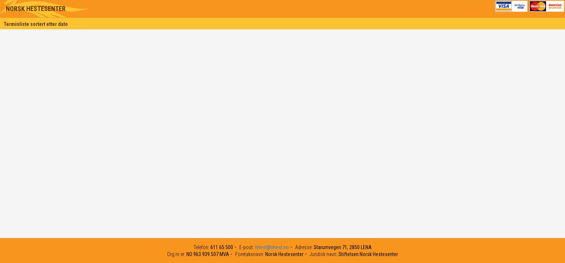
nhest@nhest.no (272, 247)
